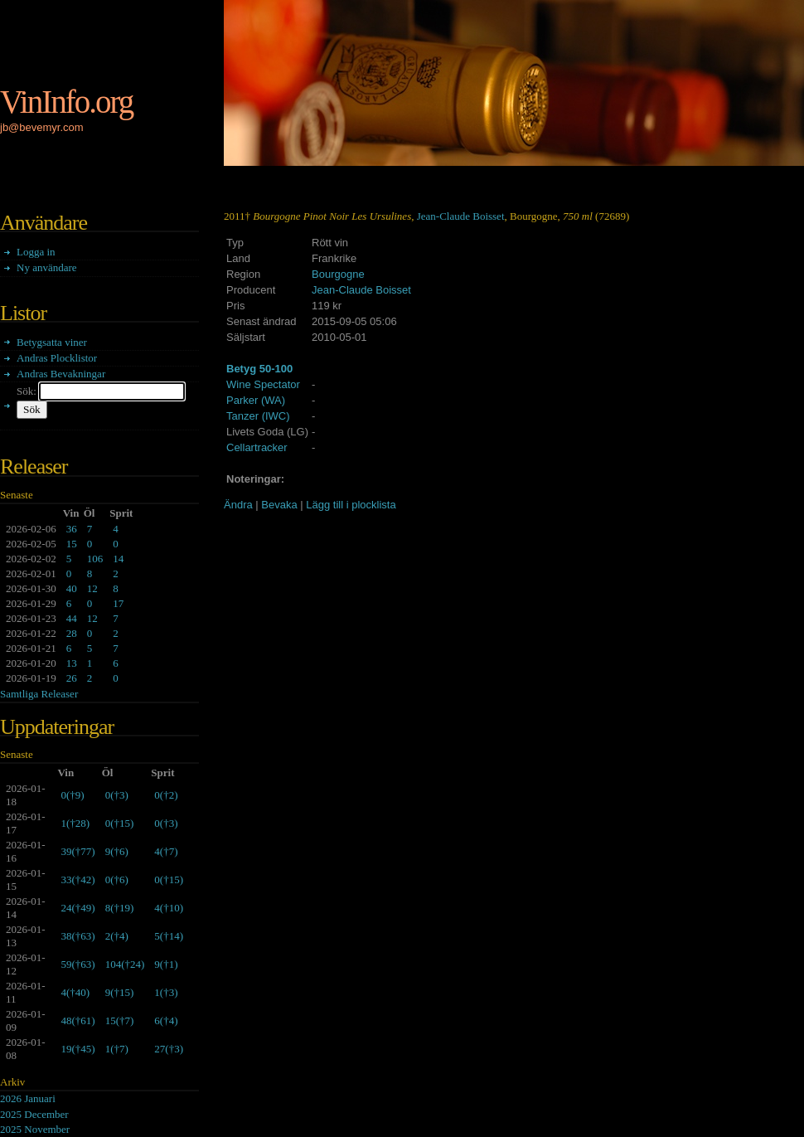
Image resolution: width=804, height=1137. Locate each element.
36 (71, 528)
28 (71, 633)
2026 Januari (28, 1098)
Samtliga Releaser (39, 694)
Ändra (238, 504)
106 (95, 558)
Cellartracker (257, 447)
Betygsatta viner (52, 342)
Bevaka (279, 504)
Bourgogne (338, 274)
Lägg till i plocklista (350, 504)
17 (118, 603)
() (72, 795)
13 (71, 663)
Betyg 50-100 (259, 368)
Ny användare (47, 267)
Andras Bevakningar (61, 373)
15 (71, 543)
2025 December (34, 1114)
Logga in (36, 251)
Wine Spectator (263, 384)
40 (71, 588)
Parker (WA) (255, 400)
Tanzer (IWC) (258, 416)
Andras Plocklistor (57, 358)
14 (118, 558)
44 (71, 618)
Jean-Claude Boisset (461, 216)
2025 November (35, 1129)
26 (71, 678)
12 (92, 588)
